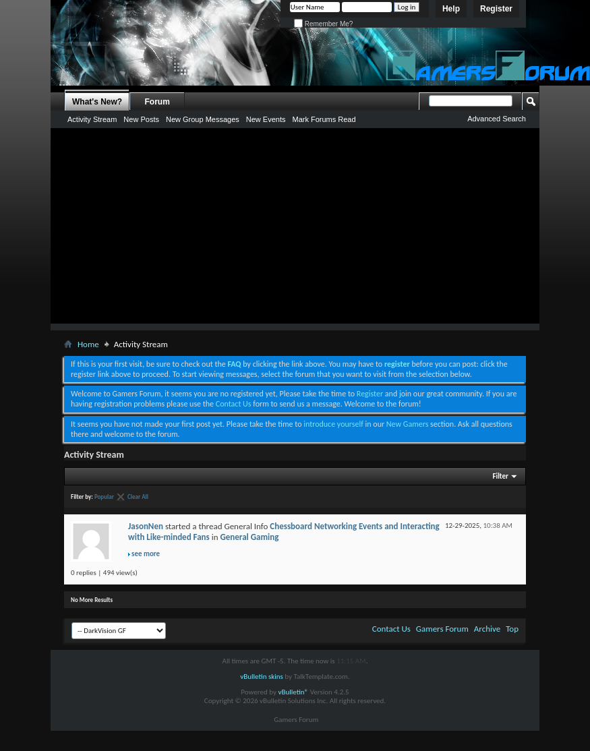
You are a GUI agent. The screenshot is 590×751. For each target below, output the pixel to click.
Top (512, 629)
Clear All (137, 496)
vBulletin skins (261, 676)
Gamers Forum (442, 629)
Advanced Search (496, 119)
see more (145, 553)
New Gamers (407, 424)
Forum (157, 102)
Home (88, 344)
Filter (500, 476)
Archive (487, 629)
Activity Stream (92, 119)
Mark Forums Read (323, 119)
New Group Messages (202, 119)
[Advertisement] (295, 229)
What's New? (97, 102)
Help (451, 8)
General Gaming (249, 537)
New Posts (141, 119)
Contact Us (234, 404)
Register (496, 8)
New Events (266, 119)
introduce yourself (333, 424)
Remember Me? (323, 24)
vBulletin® (293, 692)
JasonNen (145, 526)
